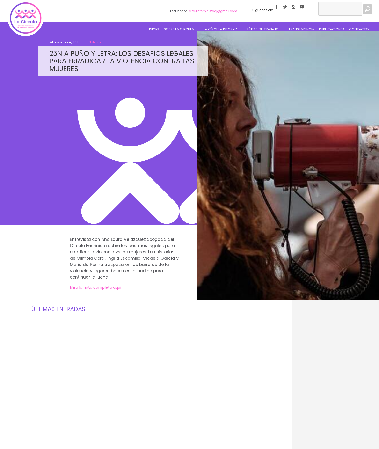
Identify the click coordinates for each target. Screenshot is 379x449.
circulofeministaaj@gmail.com (213, 11)
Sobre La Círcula (181, 29)
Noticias (95, 42)
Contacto (359, 29)
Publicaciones (331, 29)
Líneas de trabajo (265, 29)
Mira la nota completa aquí (95, 287)
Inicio (154, 29)
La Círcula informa (223, 29)
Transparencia (301, 29)
